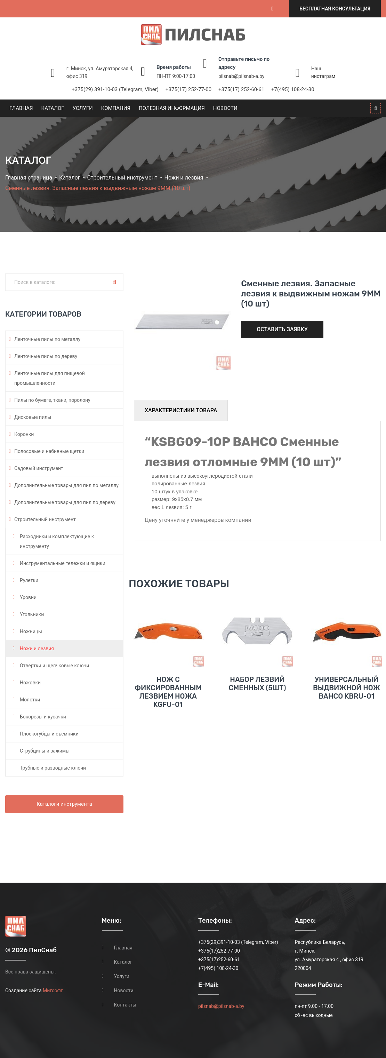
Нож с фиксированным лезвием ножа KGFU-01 (168, 692)
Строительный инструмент (122, 177)
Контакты (125, 1005)
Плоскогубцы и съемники (49, 734)
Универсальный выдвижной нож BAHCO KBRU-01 (346, 687)
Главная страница (28, 177)
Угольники (32, 614)
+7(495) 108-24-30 (292, 89)
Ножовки (30, 682)
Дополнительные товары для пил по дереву (64, 502)
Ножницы (31, 631)
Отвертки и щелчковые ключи (54, 665)
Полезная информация (172, 108)
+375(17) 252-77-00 (188, 89)
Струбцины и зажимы (45, 751)
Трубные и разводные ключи (53, 768)
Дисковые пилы (32, 417)
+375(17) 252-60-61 (241, 89)
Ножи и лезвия (183, 177)
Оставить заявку (282, 329)
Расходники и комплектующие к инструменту (57, 541)
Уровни (28, 597)
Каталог (52, 108)
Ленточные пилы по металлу (47, 339)
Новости (225, 108)
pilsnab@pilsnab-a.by (241, 76)
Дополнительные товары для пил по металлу (66, 485)
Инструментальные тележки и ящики (62, 563)
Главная (21, 108)
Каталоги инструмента (64, 804)
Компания (115, 108)
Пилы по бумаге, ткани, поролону (52, 400)
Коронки (24, 434)
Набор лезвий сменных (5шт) (257, 683)
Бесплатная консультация (334, 8)
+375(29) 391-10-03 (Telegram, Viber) (115, 89)
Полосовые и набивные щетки (49, 451)
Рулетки (29, 580)
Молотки (30, 699)
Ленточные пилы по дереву (45, 356)
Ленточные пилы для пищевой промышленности (49, 378)
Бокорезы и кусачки (43, 716)
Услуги (83, 108)
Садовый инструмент (38, 468)
